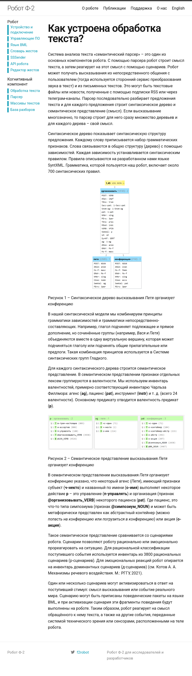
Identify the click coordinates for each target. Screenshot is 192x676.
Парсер (17, 97)
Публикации (114, 8)
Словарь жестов (24, 51)
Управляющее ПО (25, 38)
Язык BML (19, 45)
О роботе (90, 8)
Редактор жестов (25, 70)
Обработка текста (25, 91)
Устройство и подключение (22, 29)
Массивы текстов (25, 103)
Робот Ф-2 (20, 8)
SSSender (18, 57)
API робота (20, 64)
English (178, 8)
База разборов (23, 110)
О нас (162, 8)
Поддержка (141, 8)
